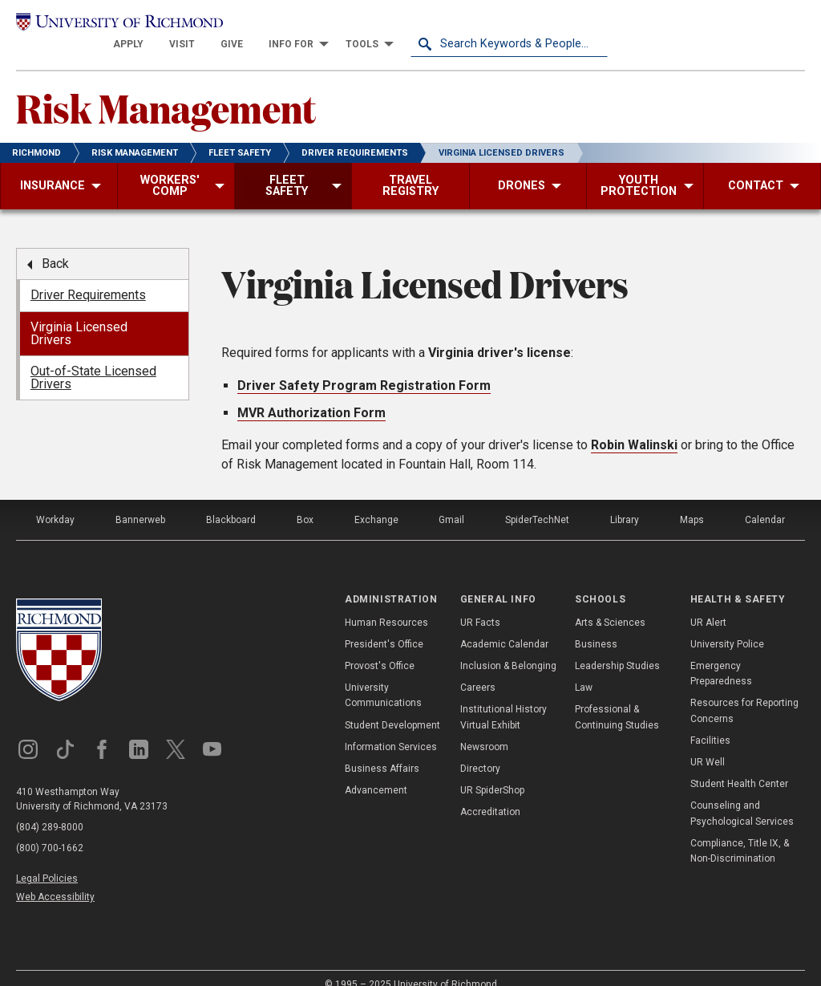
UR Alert (708, 604)
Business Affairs (382, 750)
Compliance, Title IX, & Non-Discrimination (739, 832)
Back (55, 245)
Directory (480, 750)
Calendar (765, 501)
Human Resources (386, 604)
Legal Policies (47, 860)
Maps (692, 501)
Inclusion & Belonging (508, 647)
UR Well (707, 743)
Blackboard (231, 501)
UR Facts (480, 604)
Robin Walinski (634, 426)
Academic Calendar (504, 625)
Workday (55, 501)
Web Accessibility (55, 879)
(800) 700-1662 (49, 829)
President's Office (384, 625)
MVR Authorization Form (311, 394)
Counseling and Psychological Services (742, 795)
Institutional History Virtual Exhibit (503, 699)
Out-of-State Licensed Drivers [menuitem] (93, 359)
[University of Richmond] (114, 25)
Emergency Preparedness (721, 655)
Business (596, 625)
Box (305, 501)
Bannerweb (140, 501)
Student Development (392, 706)
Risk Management (166, 89)
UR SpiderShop (492, 771)
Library (624, 501)
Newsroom (484, 728)
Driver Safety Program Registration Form (364, 367)
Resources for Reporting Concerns (744, 693)
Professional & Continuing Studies (617, 699)
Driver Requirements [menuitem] (88, 277)
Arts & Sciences (610, 604)
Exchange (376, 501)
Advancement (376, 771)
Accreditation (490, 794)
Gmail (451, 501)
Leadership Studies (617, 647)
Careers (477, 669)
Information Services (391, 728)
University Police (727, 625)
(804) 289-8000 (49, 808)
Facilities (710, 722)
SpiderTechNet (537, 501)
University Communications (383, 676)
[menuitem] (325, 25)
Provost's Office (380, 647)
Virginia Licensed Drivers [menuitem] (78, 315)
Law (583, 669)
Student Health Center (739, 765)
